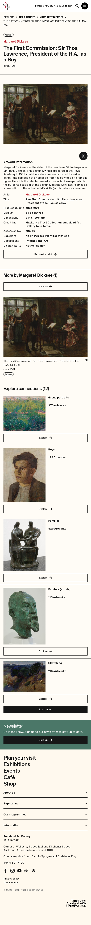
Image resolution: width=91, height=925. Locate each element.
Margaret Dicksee (15, 42)
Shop (9, 784)
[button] (45, 336)
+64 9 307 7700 (13, 863)
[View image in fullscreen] (83, 156)
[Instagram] (12, 871)
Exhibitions (16, 764)
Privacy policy (11, 878)
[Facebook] (5, 871)
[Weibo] (33, 871)
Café (9, 777)
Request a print (45, 254)
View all (45, 286)
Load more (45, 709)
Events (11, 771)
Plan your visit (19, 758)
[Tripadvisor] (26, 871)
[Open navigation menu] (84, 5)
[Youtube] (19, 871)
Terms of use (11, 882)
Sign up (45, 740)
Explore (45, 437)
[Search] (77, 5)
